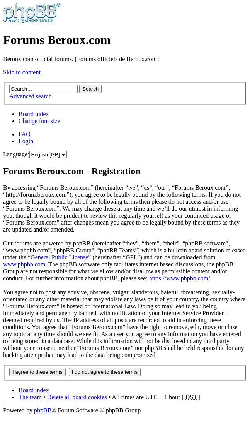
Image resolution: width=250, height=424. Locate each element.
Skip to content (22, 72)
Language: (16, 154)
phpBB (42, 410)
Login (26, 141)
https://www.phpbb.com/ (179, 278)
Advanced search (30, 96)
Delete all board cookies (77, 397)
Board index (34, 114)
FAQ (25, 134)
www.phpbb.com (24, 264)
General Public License (59, 257)
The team (30, 397)
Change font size (39, 121)
